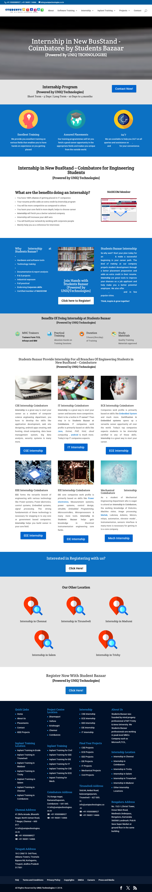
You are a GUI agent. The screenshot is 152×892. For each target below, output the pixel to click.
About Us (21, 718)
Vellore (52, 721)
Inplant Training (105, 10)
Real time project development (31, 256)
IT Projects (86, 766)
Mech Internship (118, 538)
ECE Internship (118, 450)
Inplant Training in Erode (29, 750)
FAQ (17, 880)
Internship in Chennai (33, 621)
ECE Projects (87, 752)
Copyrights (69, 880)
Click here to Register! (76, 300)
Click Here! (76, 568)
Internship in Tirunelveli (76, 621)
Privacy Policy (53, 880)
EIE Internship (76, 539)
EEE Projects (87, 757)
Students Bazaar (119, 714)
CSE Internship (33, 450)
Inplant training (37, 283)
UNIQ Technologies (46, 888)
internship (109, 256)
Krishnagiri (54, 726)
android (74, 435)
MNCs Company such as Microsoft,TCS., (120, 738)
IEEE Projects (23, 732)
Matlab (104, 515)
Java (60, 431)
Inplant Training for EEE (60, 755)
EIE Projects (87, 761)
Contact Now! (124, 88)
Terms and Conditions (33, 880)
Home (20, 714)
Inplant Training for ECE (60, 773)
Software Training (66, 10)
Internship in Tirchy (123, 769)
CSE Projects (87, 747)
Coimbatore (54, 735)
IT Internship (76, 447)
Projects (123, 10)
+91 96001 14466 (29, 2)
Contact (137, 10)
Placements (22, 723)
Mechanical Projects (91, 770)
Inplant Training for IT (59, 764)
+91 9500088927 (13, 2)
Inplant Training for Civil (60, 750)
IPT (130, 142)
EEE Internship (33, 535)
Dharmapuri (54, 716)
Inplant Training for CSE (60, 768)
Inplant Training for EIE (60, 759)
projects (115, 146)
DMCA (81, 880)
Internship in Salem (44, 655)
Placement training (26, 268)
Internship (86, 10)
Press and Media (106, 880)
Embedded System (128, 413)
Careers (91, 880)
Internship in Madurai (119, 621)
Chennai (53, 730)
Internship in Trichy (108, 655)
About (51, 10)
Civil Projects (87, 775)
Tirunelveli (116, 292)
